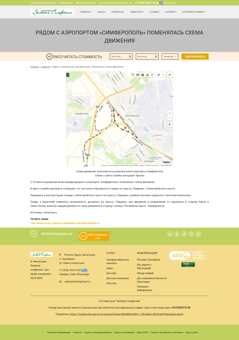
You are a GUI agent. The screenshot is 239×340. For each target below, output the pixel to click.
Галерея (170, 11)
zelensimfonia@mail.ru (116, 2)
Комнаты (118, 11)
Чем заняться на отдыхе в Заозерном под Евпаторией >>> (65, 223)
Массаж (111, 283)
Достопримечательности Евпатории (152, 280)
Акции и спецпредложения (97, 332)
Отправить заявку (194, 11)
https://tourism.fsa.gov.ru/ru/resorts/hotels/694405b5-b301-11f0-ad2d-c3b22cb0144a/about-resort (126, 314)
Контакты (170, 2)
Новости (45, 67)
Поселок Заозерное (148, 259)
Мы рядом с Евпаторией (144, 266)
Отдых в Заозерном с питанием (166, 332)
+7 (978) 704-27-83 (145, 2)
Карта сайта (191, 332)
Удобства (136, 11)
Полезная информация (144, 288)
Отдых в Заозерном (124, 332)
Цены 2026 (142, 332)
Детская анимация (118, 278)
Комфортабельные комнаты (118, 261)
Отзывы (154, 11)
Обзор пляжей (145, 273)
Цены (101, 11)
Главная (85, 11)
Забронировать (195, 56)
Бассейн (111, 273)
